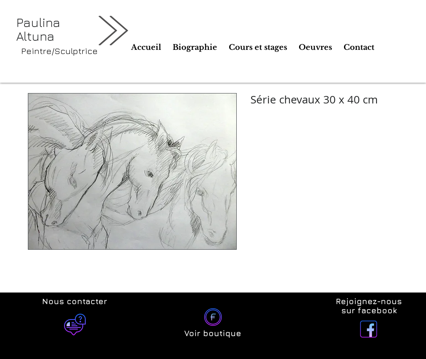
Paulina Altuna (38, 29)
